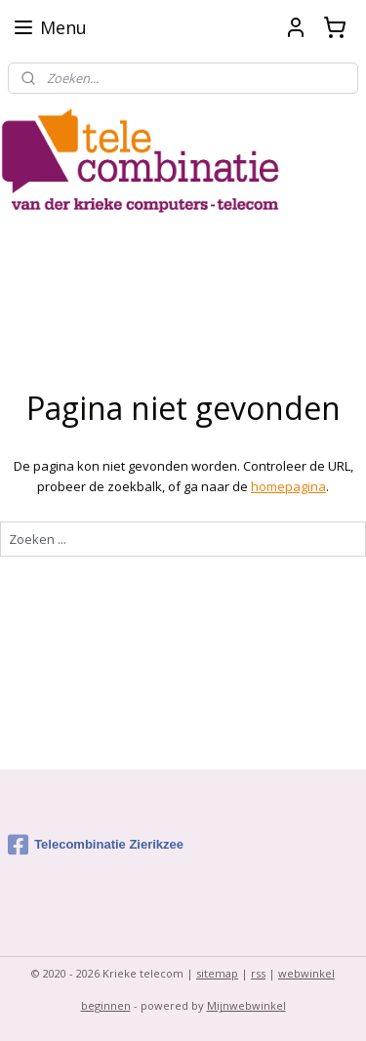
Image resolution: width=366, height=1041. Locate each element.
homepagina (288, 486)
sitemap (217, 973)
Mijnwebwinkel (246, 1005)
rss (258, 973)
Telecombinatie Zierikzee (95, 844)
